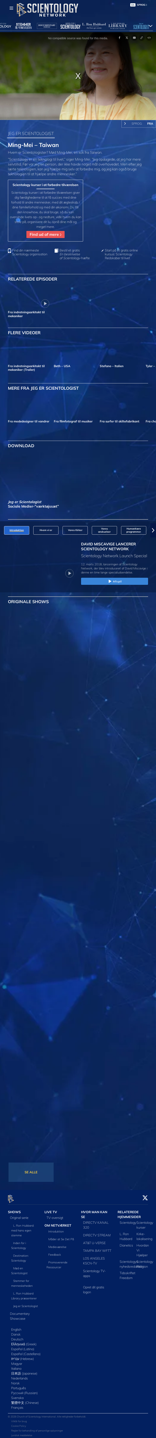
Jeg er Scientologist (25, 1304)
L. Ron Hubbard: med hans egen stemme (22, 1228)
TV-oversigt (55, 1215)
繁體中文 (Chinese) (25, 1400)
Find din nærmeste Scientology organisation (29, 252)
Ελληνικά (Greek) (24, 1342)
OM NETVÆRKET (57, 1223)
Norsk (15, 1381)
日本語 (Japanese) (24, 1371)
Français (17, 1405)
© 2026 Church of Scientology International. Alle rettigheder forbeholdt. (47, 1414)
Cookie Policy (18, 1423)
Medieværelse (57, 1245)
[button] (153, 530)
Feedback (54, 1252)
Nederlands (19, 1376)
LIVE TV (50, 1209)
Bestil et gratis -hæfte (75, 254)
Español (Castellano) (26, 1352)
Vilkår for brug (19, 1418)
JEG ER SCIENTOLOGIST (31, 133)
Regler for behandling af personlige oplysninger (37, 1428)
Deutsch (17, 1337)
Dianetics (126, 1243)
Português (18, 1386)
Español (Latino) (22, 1347)
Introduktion (56, 1229)
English (16, 1327)
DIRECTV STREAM (97, 1233)
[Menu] (11, 8)
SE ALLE (31, 1172)
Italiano (16, 1366)
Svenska (17, 1395)
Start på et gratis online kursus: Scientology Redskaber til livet (121, 254)
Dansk (16, 1332)
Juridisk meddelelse (21, 1432)
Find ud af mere (45, 234)
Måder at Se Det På (61, 1237)
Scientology (128, 1220)
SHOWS (14, 1209)
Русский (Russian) (24, 1391)
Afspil (114, 581)
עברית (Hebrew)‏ (22, 1356)
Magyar (16, 1361)
